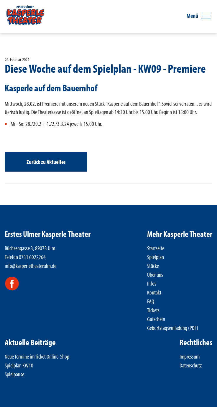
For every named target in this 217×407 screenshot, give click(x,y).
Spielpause (14, 374)
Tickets (153, 310)
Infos (151, 283)
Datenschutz (191, 365)
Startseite (155, 248)
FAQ (150, 301)
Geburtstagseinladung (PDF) (172, 327)
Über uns (155, 274)
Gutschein (156, 319)
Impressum (190, 356)
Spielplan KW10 (19, 365)
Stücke (153, 265)
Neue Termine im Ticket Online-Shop (37, 356)
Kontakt (154, 292)
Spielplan (155, 257)
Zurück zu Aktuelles (46, 161)
